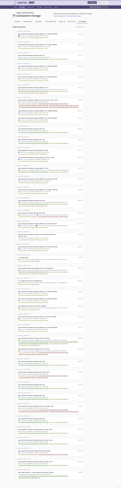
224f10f (80, 176)
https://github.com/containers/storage (67, 16)
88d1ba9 (80, 434)
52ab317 (80, 65)
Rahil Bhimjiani (24, 88)
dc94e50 (80, 76)
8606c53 (80, 198)
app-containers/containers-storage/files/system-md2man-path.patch (64, 106)
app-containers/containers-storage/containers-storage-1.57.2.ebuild (33, 69)
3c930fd (80, 287)
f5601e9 (80, 155)
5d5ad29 (80, 455)
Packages (22, 7)
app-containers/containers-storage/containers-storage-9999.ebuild (33, 92)
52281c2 (80, 210)
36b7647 (80, 109)
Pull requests (50, 21)
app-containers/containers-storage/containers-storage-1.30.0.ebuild (53, 448)
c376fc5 (80, 379)
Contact (106, 481)
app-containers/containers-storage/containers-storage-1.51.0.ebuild (53, 102)
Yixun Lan (22, 314)
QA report (38, 21)
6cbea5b (80, 231)
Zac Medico (41, 88)
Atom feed (80, 27)
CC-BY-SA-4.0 (49, 485)
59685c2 (80, 356)
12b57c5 (80, 166)
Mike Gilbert (41, 303)
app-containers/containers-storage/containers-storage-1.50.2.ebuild (53, 213)
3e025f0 (80, 333)
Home (15, 7)
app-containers (25, 12)
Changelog (82, 21)
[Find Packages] (100, 7)
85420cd (80, 34)
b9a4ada (80, 277)
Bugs (62, 21)
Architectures (48, 7)
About (56, 7)
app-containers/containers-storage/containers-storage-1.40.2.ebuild (33, 372)
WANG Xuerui (23, 150)
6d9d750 (80, 302)
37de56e (80, 413)
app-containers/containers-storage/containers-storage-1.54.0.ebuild (63, 104)
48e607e (80, 127)
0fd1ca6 (80, 265)
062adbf (80, 243)
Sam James (23, 67)
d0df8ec (80, 344)
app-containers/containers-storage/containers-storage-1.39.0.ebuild (53, 370)
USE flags (39, 7)
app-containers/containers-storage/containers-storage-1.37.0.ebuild (53, 404)
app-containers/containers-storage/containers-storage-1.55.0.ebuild (33, 106)
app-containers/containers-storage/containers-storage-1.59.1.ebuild (33, 37)
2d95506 (80, 187)
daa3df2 (80, 390)
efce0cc (80, 116)
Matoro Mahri (23, 222)
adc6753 (80, 220)
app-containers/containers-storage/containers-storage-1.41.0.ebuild (53, 347)
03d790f (80, 99)
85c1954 (80, 367)
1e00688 (80, 465)
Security (72, 21)
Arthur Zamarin (24, 46)
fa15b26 (80, 254)
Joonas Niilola (42, 212)
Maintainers (30, 7)
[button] (92, 2)
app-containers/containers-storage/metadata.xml (29, 257)
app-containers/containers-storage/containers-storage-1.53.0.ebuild (33, 104)
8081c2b (80, 87)
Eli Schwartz (23, 35)
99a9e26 (80, 312)
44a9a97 (80, 323)
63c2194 (80, 55)
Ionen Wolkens (41, 222)
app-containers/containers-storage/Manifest (58, 58)
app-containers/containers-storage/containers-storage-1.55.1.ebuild (33, 113)
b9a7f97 (80, 148)
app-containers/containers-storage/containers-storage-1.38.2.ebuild (63, 405)
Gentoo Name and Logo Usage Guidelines (67, 485)
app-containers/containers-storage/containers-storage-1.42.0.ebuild (33, 349)
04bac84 (80, 444)
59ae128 (80, 294)
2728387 (80, 400)
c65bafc (80, 44)
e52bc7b (80, 138)
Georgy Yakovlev (24, 467)
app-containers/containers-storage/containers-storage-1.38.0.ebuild (33, 405)
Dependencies (27, 21)
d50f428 (80, 423)
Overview (17, 21)
